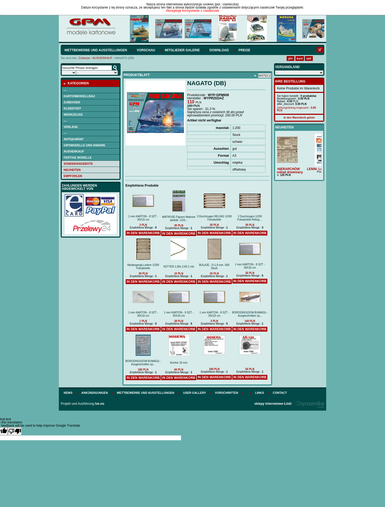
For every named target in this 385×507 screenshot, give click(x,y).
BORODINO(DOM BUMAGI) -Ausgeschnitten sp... (250, 314)
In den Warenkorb (143, 233)
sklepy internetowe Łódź (272, 404)
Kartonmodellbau (79, 96)
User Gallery (194, 392)
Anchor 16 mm (178, 362)
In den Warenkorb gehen (299, 117)
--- (65, 90)
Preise (244, 50)
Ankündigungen (94, 392)
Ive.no (99, 404)
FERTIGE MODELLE (78, 157)
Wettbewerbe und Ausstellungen (95, 50)
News (68, 392)
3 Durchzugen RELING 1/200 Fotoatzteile (214, 218)
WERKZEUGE (73, 114)
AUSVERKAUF (103, 58)
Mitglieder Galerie (182, 50)
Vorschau (146, 50)
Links (259, 392)
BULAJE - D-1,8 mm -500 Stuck (214, 267)
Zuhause (84, 58)
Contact (280, 392)
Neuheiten (72, 169)
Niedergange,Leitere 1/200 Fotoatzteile (143, 267)
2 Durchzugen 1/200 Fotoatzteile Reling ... (250, 218)
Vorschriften (226, 392)
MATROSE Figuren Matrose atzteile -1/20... (178, 218)
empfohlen (73, 176)
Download (219, 50)
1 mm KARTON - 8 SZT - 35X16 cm (143, 218)
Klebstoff (72, 108)
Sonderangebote (78, 163)
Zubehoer (72, 102)
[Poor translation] (15, 431)
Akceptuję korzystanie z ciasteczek (192, 11)
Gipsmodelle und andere (84, 145)
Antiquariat (74, 139)
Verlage (71, 126)
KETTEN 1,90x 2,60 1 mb (179, 266)
